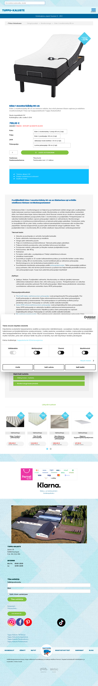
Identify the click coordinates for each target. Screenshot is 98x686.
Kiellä (18, 367)
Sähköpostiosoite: (14, 582)
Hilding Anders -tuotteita (25, 378)
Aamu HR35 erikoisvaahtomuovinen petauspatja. (33, 305)
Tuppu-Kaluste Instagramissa (17, 637)
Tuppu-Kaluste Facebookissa (17, 639)
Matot (33, 650)
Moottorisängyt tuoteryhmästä (27, 383)
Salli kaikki (80, 367)
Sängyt (22, 650)
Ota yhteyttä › (17, 613)
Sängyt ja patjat (32, 23)
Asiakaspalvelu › (49, 493)
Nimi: (9, 588)
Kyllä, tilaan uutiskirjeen (19, 594)
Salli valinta (49, 367)
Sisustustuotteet (62, 650)
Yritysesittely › (12, 608)
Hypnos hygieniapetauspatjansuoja (84, 436)
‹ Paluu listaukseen (14, 23)
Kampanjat (79, 650)
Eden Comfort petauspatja (15, 436)
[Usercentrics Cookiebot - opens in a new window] (85, 317)
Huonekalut (9, 650)
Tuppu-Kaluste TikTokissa (16, 635)
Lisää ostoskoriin (44, 152)
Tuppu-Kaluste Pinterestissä (17, 641)
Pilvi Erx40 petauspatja (37, 436)
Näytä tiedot (85, 361)
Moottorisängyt (46, 23)
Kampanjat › (11, 606)
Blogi (91, 650)
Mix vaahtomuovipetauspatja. (26, 314)
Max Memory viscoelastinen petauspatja (59, 437)
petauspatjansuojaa (57, 265)
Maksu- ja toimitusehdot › (49, 491)
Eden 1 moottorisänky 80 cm (64, 23)
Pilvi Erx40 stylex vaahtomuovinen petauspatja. (32, 296)
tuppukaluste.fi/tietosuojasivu (30, 340)
